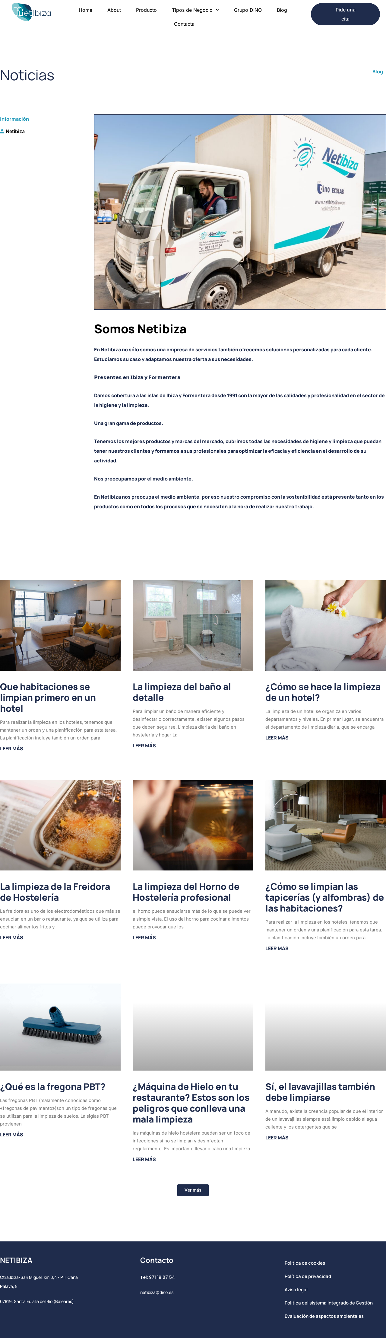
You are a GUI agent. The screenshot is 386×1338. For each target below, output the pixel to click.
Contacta (184, 24)
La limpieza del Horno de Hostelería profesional (186, 891)
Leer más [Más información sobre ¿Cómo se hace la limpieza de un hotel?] (277, 737)
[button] (193, 1190)
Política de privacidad (308, 1276)
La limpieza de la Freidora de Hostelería (55, 891)
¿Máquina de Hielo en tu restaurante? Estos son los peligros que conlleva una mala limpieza (191, 1102)
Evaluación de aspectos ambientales (324, 1316)
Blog (282, 10)
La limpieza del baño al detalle (182, 692)
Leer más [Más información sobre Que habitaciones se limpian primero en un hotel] (11, 748)
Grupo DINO (248, 10)
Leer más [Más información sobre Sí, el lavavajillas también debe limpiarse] (277, 1137)
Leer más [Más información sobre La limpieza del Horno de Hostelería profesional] (144, 937)
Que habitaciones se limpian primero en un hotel (48, 697)
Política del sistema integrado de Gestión (329, 1303)
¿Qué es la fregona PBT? (53, 1086)
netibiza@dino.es (156, 1292)
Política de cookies (305, 1263)
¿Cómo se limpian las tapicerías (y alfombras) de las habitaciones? (324, 897)
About (114, 10)
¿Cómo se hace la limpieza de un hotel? (323, 692)
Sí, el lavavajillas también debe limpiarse (320, 1091)
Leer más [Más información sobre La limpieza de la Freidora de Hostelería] (11, 937)
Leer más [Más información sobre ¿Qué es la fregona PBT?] (11, 1134)
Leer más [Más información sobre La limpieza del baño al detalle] (144, 745)
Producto (146, 10)
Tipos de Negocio (195, 9)
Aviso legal (296, 1289)
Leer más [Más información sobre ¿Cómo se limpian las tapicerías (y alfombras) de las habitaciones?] (277, 948)
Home (85, 10)
